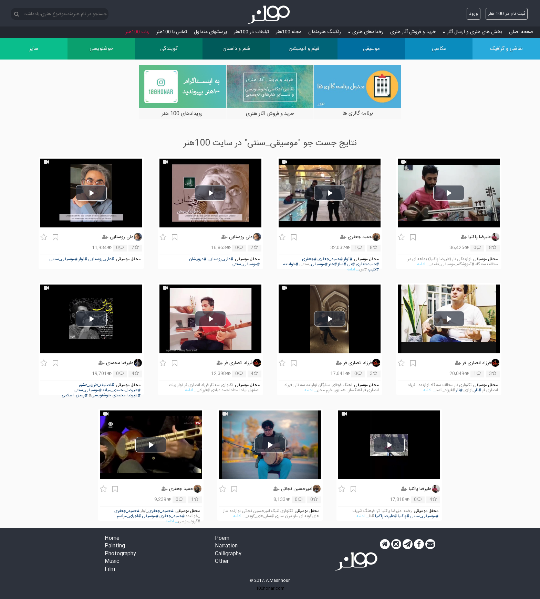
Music (112, 562)
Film (110, 570)
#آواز (348, 259)
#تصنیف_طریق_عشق (96, 385)
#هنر (333, 264)
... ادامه (423, 264)
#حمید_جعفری (330, 259)
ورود (473, 14)
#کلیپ (373, 269)
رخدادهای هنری (365, 32)
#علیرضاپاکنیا (386, 516)
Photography (120, 554)
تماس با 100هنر (171, 32)
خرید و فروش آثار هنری (413, 32)
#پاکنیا (403, 516)
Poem (222, 539)
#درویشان (197, 259)
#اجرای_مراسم (129, 516)
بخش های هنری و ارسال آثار (472, 32)
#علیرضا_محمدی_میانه (122, 390)
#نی (351, 264)
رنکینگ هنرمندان (324, 32)
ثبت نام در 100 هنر (506, 14)
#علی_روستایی (220, 259)
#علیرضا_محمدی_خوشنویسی (116, 395)
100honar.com (270, 588)
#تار (478, 390)
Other (222, 562)
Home (112, 539)
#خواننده (290, 264)
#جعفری (309, 259)
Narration (226, 546)
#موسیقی (319, 264)
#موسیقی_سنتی (245, 264)
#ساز (342, 264)
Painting (115, 546)
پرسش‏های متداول (210, 32)
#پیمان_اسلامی (74, 395)
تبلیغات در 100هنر (251, 32)
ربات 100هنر (137, 32)
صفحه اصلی (521, 32)
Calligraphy (228, 554)
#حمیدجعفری (367, 264)
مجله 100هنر (288, 32)
